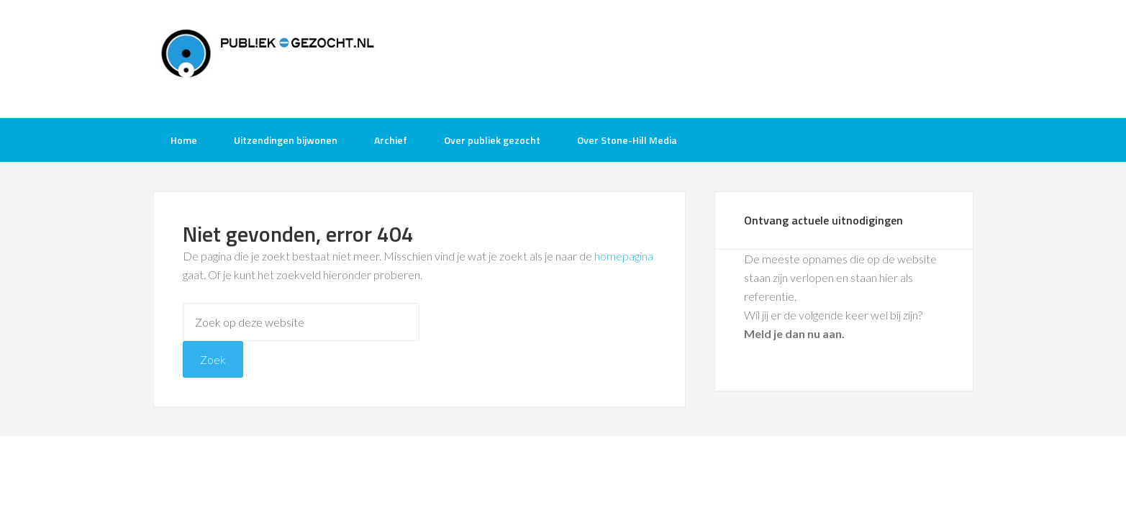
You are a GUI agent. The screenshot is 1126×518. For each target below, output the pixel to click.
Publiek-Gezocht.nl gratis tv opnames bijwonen (268, 57)
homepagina (623, 256)
